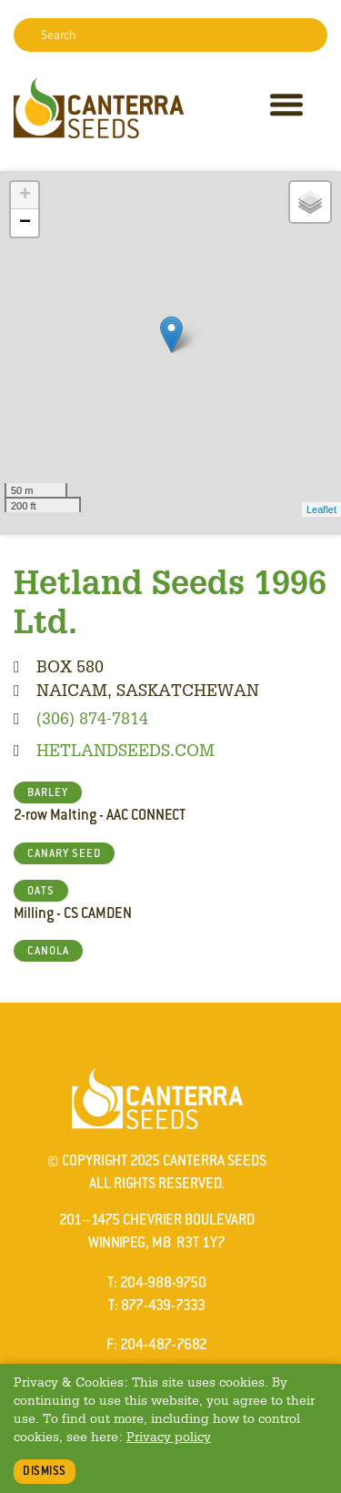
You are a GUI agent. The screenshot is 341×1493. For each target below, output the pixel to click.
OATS (41, 890)
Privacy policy (168, 1436)
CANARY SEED (64, 853)
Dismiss (44, 1470)
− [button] (25, 223)
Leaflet (321, 509)
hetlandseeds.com (125, 750)
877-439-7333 (163, 1305)
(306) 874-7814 (92, 718)
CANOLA (48, 950)
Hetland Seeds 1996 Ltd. (170, 601)
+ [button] (25, 195)
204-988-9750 (163, 1282)
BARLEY (47, 792)
